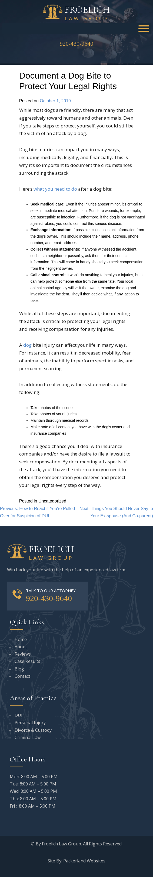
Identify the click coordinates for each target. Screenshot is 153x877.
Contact (22, 676)
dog (28, 345)
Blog (19, 669)
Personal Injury (30, 723)
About (21, 647)
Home (21, 639)
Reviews (23, 654)
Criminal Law (28, 737)
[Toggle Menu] (143, 28)
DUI (18, 715)
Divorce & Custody (33, 730)
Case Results (27, 661)
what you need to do (55, 189)
